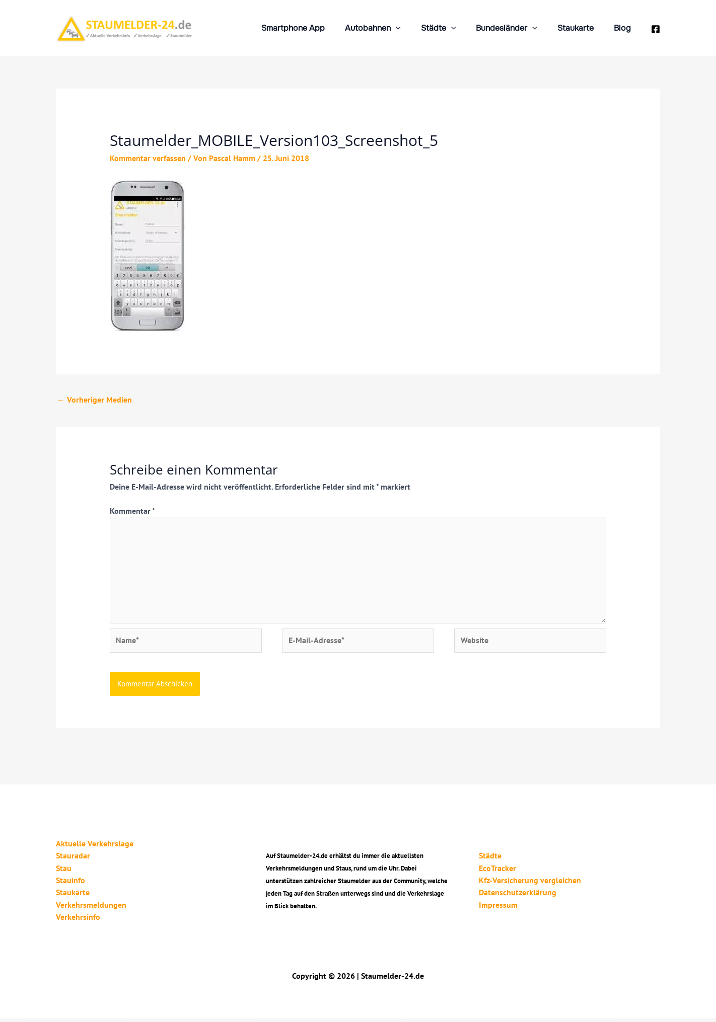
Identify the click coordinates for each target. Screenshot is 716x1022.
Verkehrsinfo (78, 920)
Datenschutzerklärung (514, 896)
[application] (414, 28)
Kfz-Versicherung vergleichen (526, 884)
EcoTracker (494, 872)
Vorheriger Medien (94, 400)
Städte (452, 28)
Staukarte (581, 28)
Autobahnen (391, 28)
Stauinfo (70, 884)
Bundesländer (516, 28)
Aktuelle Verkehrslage (94, 848)
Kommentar (132, 511)
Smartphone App (315, 28)
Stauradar (73, 860)
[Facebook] (655, 29)
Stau (63, 872)
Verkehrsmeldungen (91, 908)
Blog (624, 28)
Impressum (494, 908)
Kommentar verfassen (148, 158)
